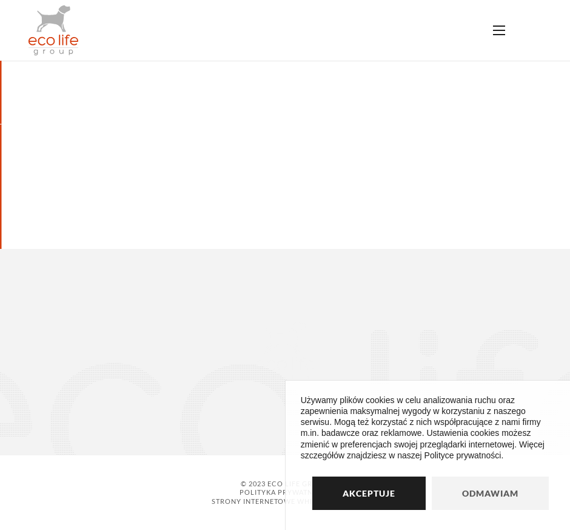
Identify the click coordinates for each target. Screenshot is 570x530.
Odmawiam (490, 493)
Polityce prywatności (462, 455)
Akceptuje (369, 493)
